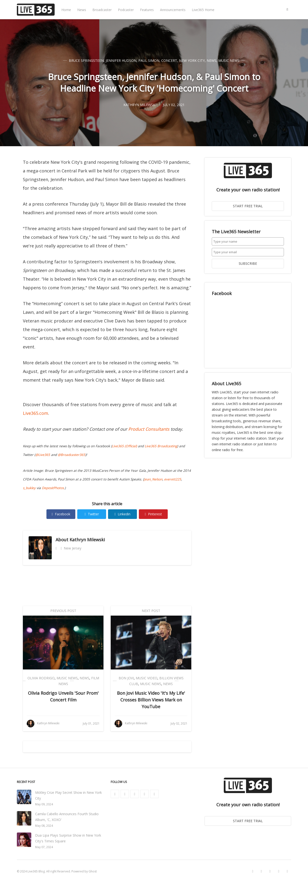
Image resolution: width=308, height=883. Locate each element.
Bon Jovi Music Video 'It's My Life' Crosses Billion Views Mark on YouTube (151, 699)
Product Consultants (148, 429)
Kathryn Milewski (87, 539)
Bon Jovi (126, 678)
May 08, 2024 (44, 826)
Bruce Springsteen (86, 60)
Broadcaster (102, 9)
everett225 (172, 479)
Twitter (91, 514)
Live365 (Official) (124, 446)
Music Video (146, 678)
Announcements (173, 9)
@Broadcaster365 (71, 455)
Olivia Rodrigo (41, 678)
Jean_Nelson (153, 479)
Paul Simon (148, 60)
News (81, 9)
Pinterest (153, 514)
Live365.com (35, 413)
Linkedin (122, 514)
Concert (169, 60)
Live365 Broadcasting (161, 446)
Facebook (60, 514)
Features (147, 9)
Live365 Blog (36, 871)
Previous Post (63, 610)
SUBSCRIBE (248, 263)
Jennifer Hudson (121, 60)
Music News (228, 60)
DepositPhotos (53, 488)
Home (66, 9)
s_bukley (29, 488)
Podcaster (126, 9)
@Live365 (42, 455)
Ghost (93, 871)
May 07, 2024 (44, 847)
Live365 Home (203, 9)
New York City (192, 60)
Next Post (151, 610)
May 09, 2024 (44, 804)
